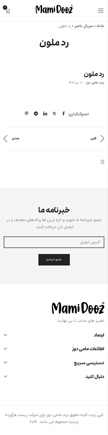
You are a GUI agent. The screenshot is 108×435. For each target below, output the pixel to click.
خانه (100, 26)
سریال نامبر (84, 26)
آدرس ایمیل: (54, 242)
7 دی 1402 (75, 82)
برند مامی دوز (95, 82)
